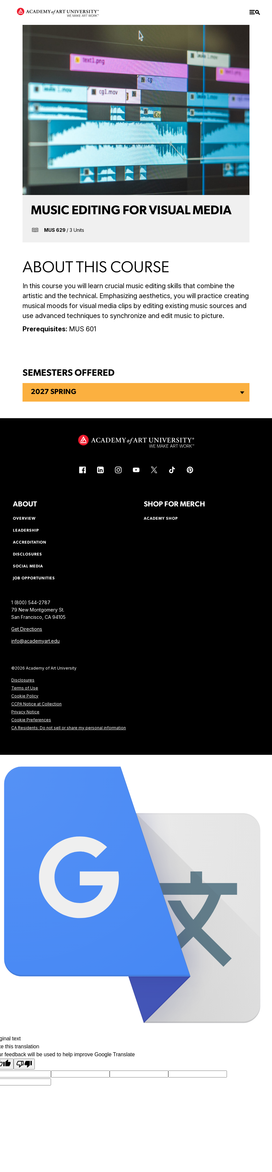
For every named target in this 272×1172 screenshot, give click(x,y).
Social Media (28, 566)
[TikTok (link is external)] (172, 470)
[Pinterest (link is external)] (189, 470)
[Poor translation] (24, 1064)
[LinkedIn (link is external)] (100, 470)
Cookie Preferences (31, 719)
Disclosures (22, 680)
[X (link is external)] (154, 470)
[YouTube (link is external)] (136, 470)
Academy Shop (161, 519)
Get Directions (26, 629)
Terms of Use (24, 687)
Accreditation (29, 543)
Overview (24, 519)
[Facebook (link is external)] (82, 470)
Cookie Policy (24, 695)
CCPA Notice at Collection (36, 703)
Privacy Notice (25, 711)
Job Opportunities (34, 578)
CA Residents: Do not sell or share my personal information (68, 727)
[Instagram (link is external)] (118, 470)
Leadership (26, 531)
